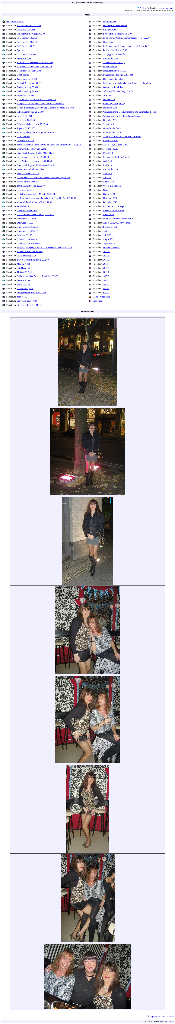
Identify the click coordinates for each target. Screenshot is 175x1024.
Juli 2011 (107, 235)
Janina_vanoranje (166, 8)
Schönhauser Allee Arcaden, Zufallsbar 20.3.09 (37, 276)
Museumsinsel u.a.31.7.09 (114, 71)
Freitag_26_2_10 (110, 140)
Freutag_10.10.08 (24, 116)
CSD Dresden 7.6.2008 (27, 42)
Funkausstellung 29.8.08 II (28, 91)
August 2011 (108, 239)
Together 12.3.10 (110, 149)
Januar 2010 (108, 124)
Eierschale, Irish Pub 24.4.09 (29, 305)
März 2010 (108, 153)
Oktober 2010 (109, 194)
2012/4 (106, 264)
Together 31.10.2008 (26, 128)
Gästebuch (97, 301)
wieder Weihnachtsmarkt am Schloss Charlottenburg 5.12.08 (43, 177)
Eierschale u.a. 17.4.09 (27, 301)
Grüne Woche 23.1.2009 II (28, 231)
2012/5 (106, 268)
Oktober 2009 (109, 99)
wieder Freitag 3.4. (25, 288)
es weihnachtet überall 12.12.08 (31, 186)
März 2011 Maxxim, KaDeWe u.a (118, 219)
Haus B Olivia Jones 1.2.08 (29, 25)
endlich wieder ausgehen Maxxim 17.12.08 (36, 194)
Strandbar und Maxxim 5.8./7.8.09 (118, 75)
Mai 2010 (107, 165)
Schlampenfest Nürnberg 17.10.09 (118, 91)
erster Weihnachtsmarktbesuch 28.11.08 (34, 161)
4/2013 (106, 288)
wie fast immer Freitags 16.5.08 (31, 34)
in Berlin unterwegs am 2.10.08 (31, 112)
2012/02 (106, 255)
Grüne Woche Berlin (112, 128)
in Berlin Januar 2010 (112, 132)
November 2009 (110, 108)
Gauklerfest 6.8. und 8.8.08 (29, 71)
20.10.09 (107, 95)
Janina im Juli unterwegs (114, 62)
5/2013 (106, 292)
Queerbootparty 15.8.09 (113, 79)
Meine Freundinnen (101, 297)
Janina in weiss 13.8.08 (27, 79)
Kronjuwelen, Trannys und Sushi (31, 149)
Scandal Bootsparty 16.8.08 (29, 83)
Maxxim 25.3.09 (24, 280)
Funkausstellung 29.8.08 (27, 87)
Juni (105, 231)
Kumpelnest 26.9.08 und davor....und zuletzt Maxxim (40, 103)
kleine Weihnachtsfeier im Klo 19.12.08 (34, 202)
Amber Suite (108, 214)
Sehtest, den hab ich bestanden (30, 169)
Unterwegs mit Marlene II (28, 243)
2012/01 (106, 251)
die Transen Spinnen (26, 29)
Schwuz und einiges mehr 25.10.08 (32, 124)
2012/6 (106, 272)
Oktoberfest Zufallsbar (113, 87)
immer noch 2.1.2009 (26, 219)
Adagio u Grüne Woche (113, 210)
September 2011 (110, 243)
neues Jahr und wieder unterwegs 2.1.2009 (35, 214)
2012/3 (106, 260)
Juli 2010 (107, 177)
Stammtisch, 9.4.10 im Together (117, 157)
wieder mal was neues (112, 186)
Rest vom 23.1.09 (24, 235)
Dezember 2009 (110, 120)
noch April (108, 161)
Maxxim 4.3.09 (23, 264)
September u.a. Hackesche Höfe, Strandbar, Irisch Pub (127, 83)
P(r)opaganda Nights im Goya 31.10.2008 (35, 132)
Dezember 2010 (110, 202)
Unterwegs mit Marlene (27, 239)
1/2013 (106, 276)
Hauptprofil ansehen (15, 21)
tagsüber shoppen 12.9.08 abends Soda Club (36, 99)
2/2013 (106, 280)
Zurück (141, 8)
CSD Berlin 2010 (110, 169)
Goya (105, 190)
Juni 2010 (107, 173)
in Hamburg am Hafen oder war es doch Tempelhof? (126, 46)
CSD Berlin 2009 (110, 58)
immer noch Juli (110, 66)
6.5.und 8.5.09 (109, 29)
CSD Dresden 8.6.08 (26, 46)
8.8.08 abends (23, 75)
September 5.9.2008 (25, 95)
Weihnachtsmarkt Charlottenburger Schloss (122, 116)
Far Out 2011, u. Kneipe (113, 206)
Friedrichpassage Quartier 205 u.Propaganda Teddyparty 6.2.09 (44, 247)
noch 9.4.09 (22, 297)
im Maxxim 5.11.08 (25, 140)
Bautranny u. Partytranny (114, 103)
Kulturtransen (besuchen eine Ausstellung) (35, 62)
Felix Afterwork (110, 227)
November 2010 (110, 198)
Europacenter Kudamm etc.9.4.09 (31, 292)
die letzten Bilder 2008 (27, 210)
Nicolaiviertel (109, 42)
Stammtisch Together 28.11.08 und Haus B (36, 165)
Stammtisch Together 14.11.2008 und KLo (35, 153)
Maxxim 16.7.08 (24, 58)
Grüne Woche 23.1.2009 (27, 227)
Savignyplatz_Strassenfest (114, 54)
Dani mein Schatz (25, 190)
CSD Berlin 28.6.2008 (27, 54)
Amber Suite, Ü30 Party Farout (116, 223)
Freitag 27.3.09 (23, 284)
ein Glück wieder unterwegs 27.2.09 (33, 260)
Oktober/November (111, 247)
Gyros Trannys (109, 21)
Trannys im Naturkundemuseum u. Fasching (122, 136)
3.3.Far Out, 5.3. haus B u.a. (115, 145)
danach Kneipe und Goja (28, 182)
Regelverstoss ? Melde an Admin (162, 1017)
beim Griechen (23, 136)
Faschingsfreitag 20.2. (26, 255)
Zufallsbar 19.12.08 (25, 206)
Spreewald (21, 50)
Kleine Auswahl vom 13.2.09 (30, 251)
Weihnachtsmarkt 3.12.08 (28, 173)
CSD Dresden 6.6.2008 (27, 38)
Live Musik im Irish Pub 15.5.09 (117, 34)
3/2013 (106, 284)
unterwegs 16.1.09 (25, 223)
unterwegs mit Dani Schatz (115, 25)
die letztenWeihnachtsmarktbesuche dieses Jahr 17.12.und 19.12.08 (46, 198)
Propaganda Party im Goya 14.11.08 (33, 157)
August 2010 (108, 182)
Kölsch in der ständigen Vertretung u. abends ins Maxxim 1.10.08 (45, 108)
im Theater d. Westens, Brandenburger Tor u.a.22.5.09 (127, 38)
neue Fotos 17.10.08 (26, 120)
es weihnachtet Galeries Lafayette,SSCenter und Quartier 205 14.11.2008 (49, 145)
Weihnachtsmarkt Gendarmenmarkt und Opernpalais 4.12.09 (129, 112)
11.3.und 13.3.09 (24, 272)
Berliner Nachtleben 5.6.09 (115, 50)
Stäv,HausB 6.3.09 (25, 268)
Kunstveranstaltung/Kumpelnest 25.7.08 (34, 66)
